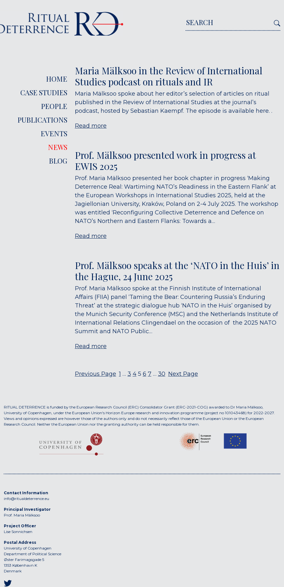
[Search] (228, 24)
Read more (91, 125)
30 (161, 373)
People (54, 106)
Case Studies (43, 92)
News (57, 147)
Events (54, 133)
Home (56, 79)
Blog (58, 160)
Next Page (183, 373)
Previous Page (95, 373)
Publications (42, 120)
